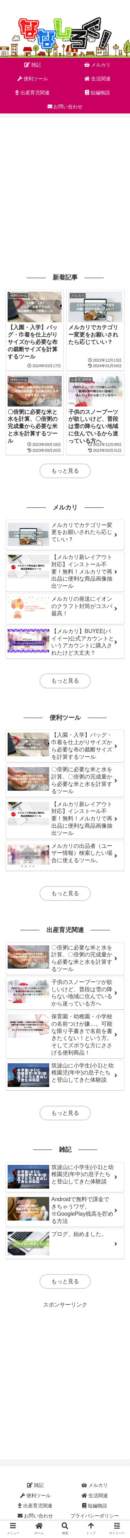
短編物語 (94, 1505)
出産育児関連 (35, 1505)
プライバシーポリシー (94, 1516)
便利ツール (35, 1495)
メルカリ (94, 1485)
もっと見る (65, 471)
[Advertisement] (65, 194)
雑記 (35, 1485)
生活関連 (94, 1495)
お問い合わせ (35, 1516)
